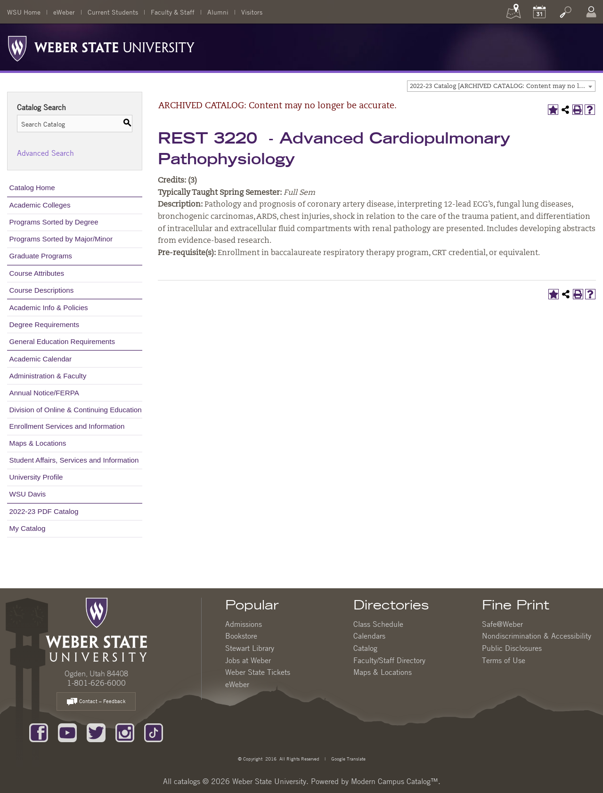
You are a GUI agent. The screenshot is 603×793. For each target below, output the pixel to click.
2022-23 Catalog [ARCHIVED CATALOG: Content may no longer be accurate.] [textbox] (502, 86)
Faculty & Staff (173, 12)
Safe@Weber (502, 624)
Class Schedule (378, 624)
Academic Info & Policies (48, 308)
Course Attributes (37, 273)
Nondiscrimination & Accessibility (536, 636)
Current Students (113, 12)
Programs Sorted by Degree (53, 222)
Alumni (217, 12)
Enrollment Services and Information (67, 426)
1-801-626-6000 (96, 683)
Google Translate (348, 758)
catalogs (187, 781)
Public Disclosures (512, 648)
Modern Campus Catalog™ (394, 781)
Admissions (243, 624)
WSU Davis (27, 494)
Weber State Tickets (257, 672)
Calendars (369, 636)
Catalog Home (32, 188)
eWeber (64, 12)
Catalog (365, 648)
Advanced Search (45, 153)
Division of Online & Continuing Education (75, 410)
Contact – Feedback (96, 701)
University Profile (36, 477)
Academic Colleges (40, 205)
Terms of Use (503, 660)
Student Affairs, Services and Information (74, 460)
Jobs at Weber (248, 660)
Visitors (251, 12)
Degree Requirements (44, 324)
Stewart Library (249, 648)
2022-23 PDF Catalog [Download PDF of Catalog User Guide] (44, 511)
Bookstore (241, 636)
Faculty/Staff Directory (389, 660)
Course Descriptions (41, 290)
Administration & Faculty (48, 376)
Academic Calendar (40, 359)
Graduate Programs (40, 256)
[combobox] (501, 86)
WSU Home (24, 12)
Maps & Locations (37, 443)
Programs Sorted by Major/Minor (61, 239)
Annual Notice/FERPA (44, 393)
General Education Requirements (62, 341)
